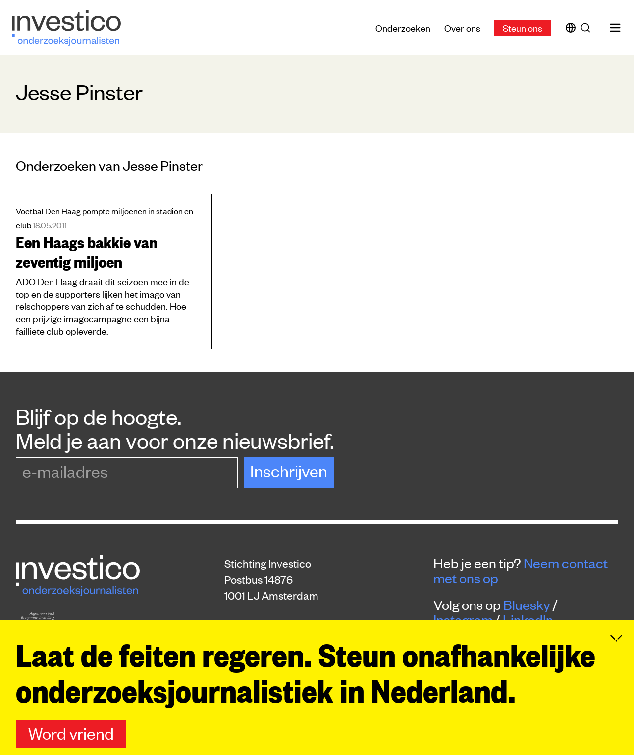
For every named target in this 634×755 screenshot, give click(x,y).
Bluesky (526, 604)
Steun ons (522, 27)
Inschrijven (288, 470)
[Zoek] (587, 28)
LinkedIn (528, 619)
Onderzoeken (402, 27)
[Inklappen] (616, 655)
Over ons (462, 27)
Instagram (463, 619)
